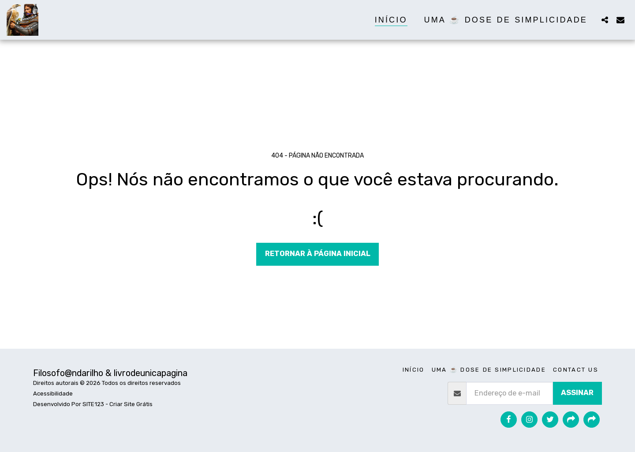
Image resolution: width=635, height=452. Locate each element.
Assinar (577, 392)
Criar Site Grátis (131, 404)
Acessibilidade (53, 393)
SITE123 (93, 404)
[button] (604, 19)
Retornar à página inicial (317, 253)
